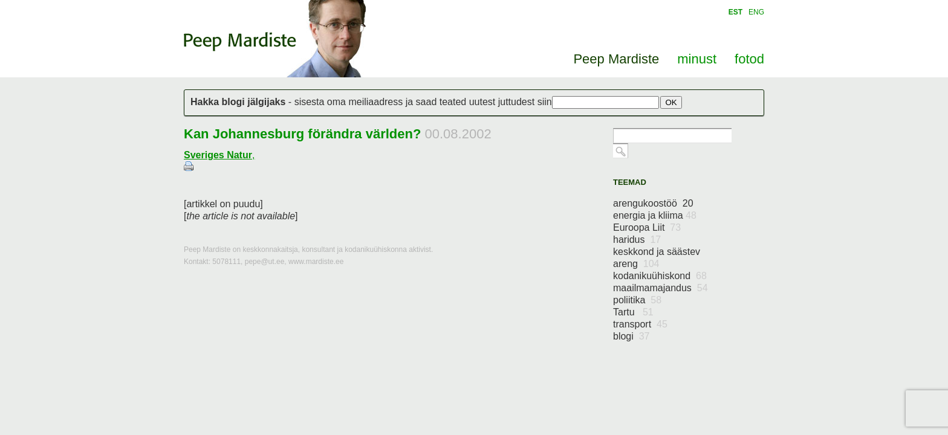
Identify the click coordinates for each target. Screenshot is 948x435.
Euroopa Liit (647, 227)
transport (640, 324)
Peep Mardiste (240, 41)
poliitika (637, 300)
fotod (749, 58)
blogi (631, 336)
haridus (637, 239)
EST (735, 12)
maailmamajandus (660, 288)
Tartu (633, 312)
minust (696, 58)
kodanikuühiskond (660, 276)
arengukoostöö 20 (653, 203)
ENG (756, 12)
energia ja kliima (654, 215)
